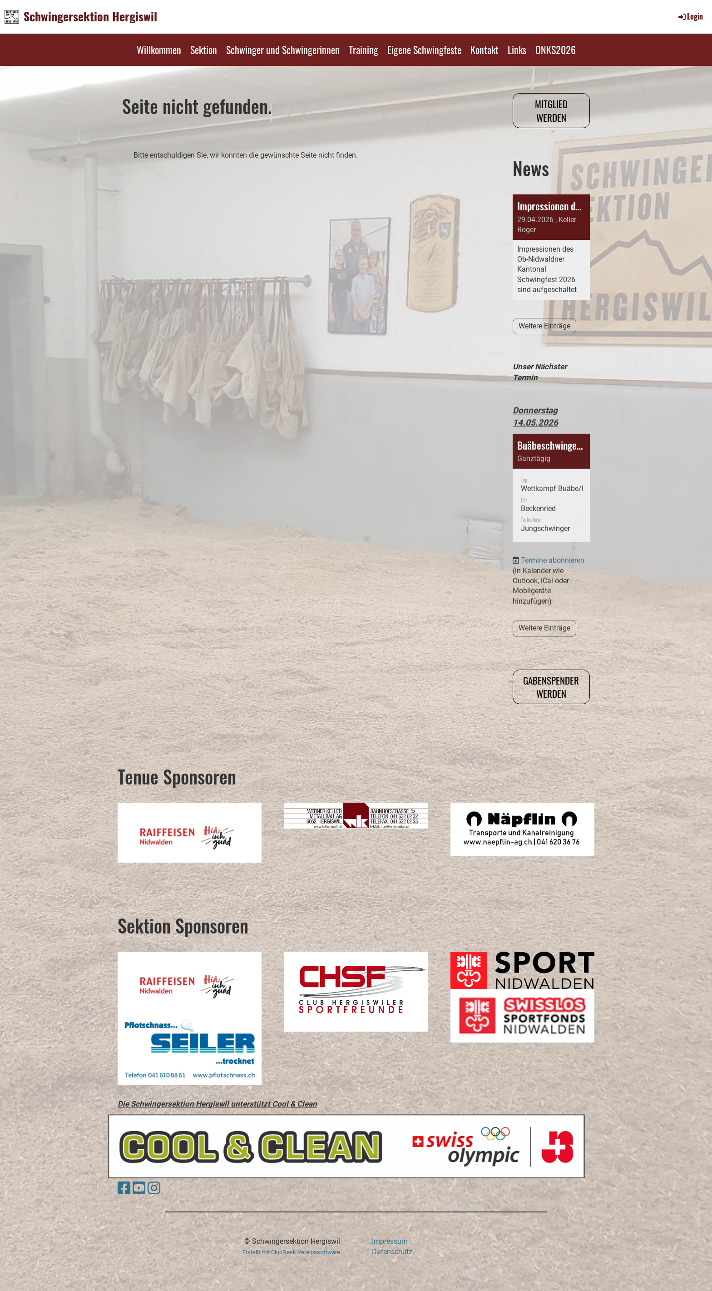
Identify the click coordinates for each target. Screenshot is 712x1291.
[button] (551, 461)
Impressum (390, 1241)
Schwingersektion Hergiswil (90, 16)
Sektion (203, 49)
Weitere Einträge (544, 326)
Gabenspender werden (551, 686)
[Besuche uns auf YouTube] (139, 1188)
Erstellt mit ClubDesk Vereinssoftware (291, 1252)
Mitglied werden (551, 110)
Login (690, 16)
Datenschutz (392, 1251)
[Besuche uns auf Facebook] (124, 1188)
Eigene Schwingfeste (424, 49)
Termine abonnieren (552, 533)
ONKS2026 (555, 49)
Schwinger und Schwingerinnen (283, 49)
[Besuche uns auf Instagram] (154, 1188)
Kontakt (484, 49)
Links (517, 49)
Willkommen (159, 49)
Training (363, 49)
